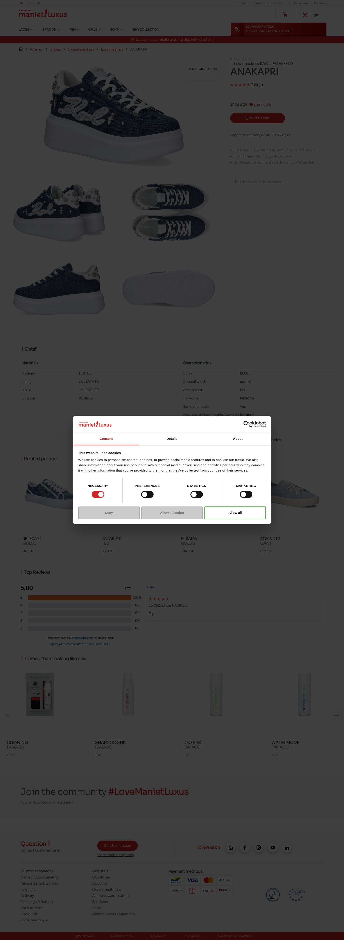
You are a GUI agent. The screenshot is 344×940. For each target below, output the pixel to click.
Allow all (235, 512)
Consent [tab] (106, 438)
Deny (109, 512)
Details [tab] (172, 438)
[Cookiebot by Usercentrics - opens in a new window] (247, 424)
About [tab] (238, 438)
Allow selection (172, 512)
